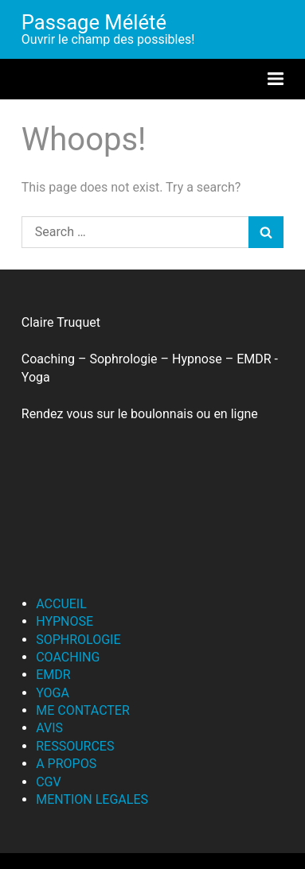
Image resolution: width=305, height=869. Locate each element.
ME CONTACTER (83, 710)
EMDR (53, 674)
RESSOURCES (75, 746)
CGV (48, 781)
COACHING (68, 657)
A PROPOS (66, 763)
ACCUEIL (61, 603)
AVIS (49, 727)
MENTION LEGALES (92, 799)
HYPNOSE (64, 621)
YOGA (52, 692)
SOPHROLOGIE (78, 639)
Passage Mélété (94, 22)
